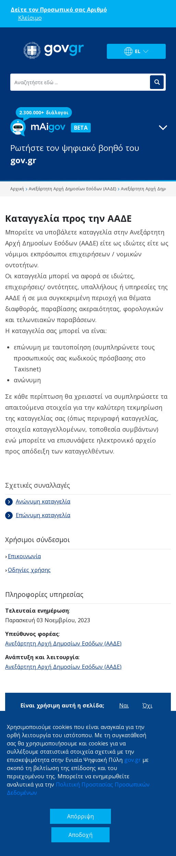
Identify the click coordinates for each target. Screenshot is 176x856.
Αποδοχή (80, 835)
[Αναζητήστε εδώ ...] (79, 82)
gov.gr (132, 760)
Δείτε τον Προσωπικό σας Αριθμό (59, 9)
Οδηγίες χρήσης (29, 570)
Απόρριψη (80, 816)
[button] (88, 142)
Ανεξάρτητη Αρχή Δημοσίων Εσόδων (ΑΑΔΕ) (63, 643)
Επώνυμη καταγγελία (37, 515)
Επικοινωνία (24, 556)
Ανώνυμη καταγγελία (37, 501)
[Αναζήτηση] (157, 82)
